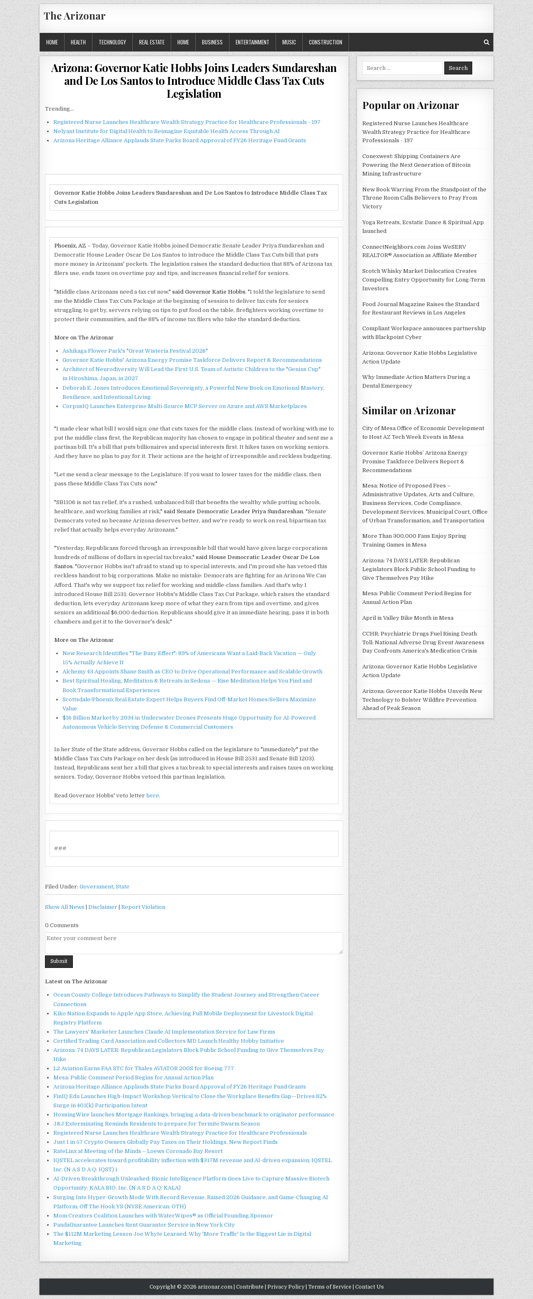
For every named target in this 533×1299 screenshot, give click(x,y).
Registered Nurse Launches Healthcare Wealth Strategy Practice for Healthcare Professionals (180, 1133)
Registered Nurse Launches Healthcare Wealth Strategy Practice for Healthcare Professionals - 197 (187, 122)
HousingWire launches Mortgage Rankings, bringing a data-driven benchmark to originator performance (193, 1114)
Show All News (65, 907)
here (152, 795)
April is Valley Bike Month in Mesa (407, 618)
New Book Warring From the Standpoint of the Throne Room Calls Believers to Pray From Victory (424, 198)
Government (96, 886)
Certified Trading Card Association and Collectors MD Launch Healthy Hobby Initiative (168, 1041)
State (123, 886)
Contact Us (369, 1287)
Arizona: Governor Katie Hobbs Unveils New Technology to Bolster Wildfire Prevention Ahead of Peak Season (422, 700)
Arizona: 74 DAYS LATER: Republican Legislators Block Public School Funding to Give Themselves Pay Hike (419, 569)
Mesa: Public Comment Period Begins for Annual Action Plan (133, 1077)
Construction (325, 42)
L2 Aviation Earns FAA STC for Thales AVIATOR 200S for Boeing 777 (143, 1068)
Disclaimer (102, 907)
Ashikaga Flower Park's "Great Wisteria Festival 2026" (135, 351)
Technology (112, 42)
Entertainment (252, 42)
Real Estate (151, 42)
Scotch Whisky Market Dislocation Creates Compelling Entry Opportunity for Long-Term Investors (423, 280)
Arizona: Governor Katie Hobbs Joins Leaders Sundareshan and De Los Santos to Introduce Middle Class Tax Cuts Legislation (194, 80)
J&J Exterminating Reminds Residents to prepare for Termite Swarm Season (156, 1124)
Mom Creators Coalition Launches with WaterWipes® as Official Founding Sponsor (163, 1215)
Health (78, 42)
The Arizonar (75, 15)
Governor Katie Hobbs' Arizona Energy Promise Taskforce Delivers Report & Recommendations (192, 360)
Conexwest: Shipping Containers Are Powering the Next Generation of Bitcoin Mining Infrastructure (416, 165)
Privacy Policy (285, 1287)
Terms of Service (329, 1287)
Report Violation (143, 907)
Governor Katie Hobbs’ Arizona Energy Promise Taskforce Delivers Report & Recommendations (415, 461)
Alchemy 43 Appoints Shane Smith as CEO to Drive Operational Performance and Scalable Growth (192, 671)
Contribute (250, 1287)
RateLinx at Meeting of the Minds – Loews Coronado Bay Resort (138, 1151)
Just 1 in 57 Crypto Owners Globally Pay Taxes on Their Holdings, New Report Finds (165, 1142)
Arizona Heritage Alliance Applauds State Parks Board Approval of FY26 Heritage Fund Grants (179, 140)
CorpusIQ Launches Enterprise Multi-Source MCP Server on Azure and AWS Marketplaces (184, 406)
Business (212, 42)
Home (52, 42)
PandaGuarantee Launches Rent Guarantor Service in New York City (144, 1225)
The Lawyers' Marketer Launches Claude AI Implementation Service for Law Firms (164, 1032)
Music (289, 42)
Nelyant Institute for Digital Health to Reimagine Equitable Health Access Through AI (166, 131)
